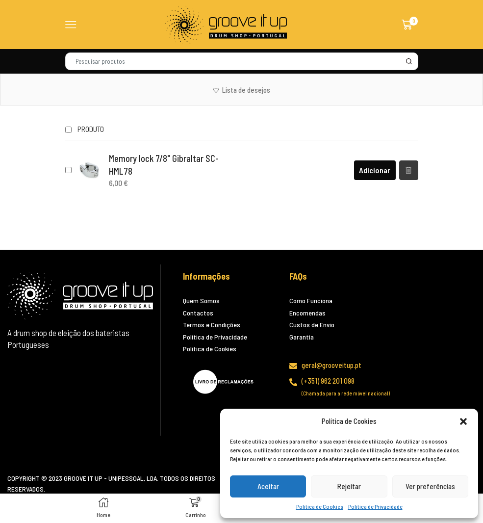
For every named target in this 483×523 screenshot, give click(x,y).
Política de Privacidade (375, 506)
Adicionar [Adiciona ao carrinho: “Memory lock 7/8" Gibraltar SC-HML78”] (374, 170)
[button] (463, 421)
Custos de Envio (311, 324)
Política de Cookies (319, 506)
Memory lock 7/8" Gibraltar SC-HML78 (164, 165)
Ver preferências (430, 486)
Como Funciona (310, 300)
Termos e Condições (211, 324)
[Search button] (409, 61)
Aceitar (268, 486)
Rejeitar (349, 486)
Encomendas (307, 313)
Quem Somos (201, 300)
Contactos (198, 313)
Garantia (301, 337)
